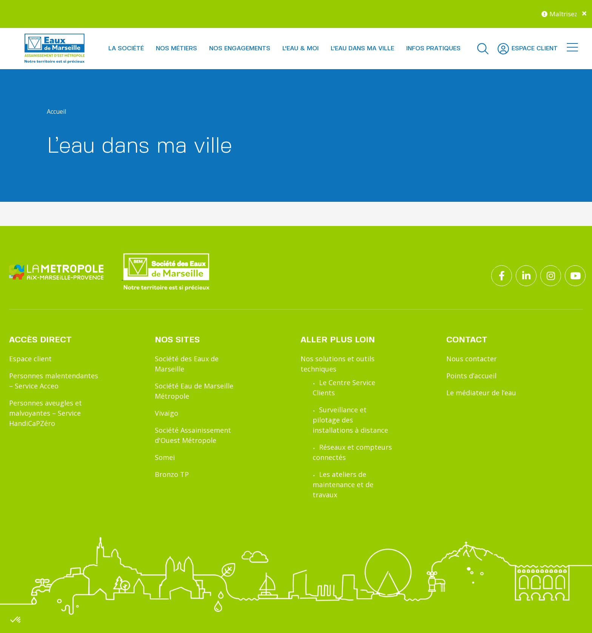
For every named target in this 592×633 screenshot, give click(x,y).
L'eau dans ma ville (362, 48)
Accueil (56, 111)
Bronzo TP (172, 474)
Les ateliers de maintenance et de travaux (343, 484)
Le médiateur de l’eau (481, 392)
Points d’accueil (471, 375)
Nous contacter (471, 358)
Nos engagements (239, 48)
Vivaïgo (166, 413)
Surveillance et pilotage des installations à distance (350, 420)
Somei (165, 457)
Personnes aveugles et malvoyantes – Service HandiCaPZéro (45, 413)
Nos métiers (176, 48)
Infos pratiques (433, 48)
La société (126, 48)
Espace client (30, 358)
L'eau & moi (300, 48)
